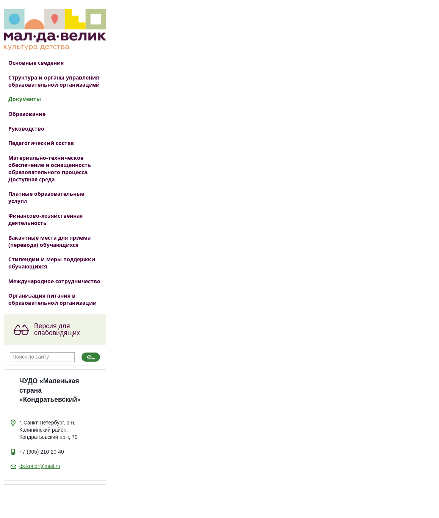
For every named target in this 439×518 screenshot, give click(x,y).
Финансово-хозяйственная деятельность (45, 219)
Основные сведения (36, 62)
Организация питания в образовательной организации (52, 299)
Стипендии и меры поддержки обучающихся (51, 263)
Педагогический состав (41, 143)
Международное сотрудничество (54, 281)
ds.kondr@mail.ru (39, 466)
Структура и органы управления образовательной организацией (54, 81)
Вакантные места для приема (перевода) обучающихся (49, 241)
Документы (24, 99)
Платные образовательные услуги (46, 197)
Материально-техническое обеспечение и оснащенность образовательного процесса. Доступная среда (49, 168)
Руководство (26, 128)
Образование (26, 113)
